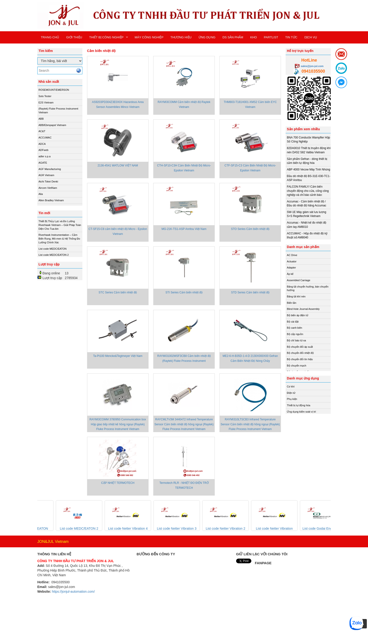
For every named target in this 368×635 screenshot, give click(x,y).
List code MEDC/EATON (52, 248)
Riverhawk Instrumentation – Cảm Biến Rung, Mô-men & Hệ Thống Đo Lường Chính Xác (59, 238)
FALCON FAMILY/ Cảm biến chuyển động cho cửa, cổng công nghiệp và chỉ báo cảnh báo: (308, 190)
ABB (41, 118)
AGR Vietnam (46, 175)
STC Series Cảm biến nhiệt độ (118, 292)
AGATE (42, 162)
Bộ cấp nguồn (295, 334)
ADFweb (43, 150)
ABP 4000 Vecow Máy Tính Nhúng (308, 169)
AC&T (41, 131)
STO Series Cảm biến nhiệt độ (250, 229)
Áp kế (290, 273)
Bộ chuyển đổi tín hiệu (300, 359)
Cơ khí (291, 386)
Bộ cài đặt (293, 321)
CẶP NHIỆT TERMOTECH (117, 483)
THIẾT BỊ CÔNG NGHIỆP (106, 37)
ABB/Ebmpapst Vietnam (52, 125)
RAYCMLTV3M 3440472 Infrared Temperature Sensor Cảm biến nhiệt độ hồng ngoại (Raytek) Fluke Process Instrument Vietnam (184, 424)
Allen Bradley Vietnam (51, 200)
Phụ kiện (292, 399)
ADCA (42, 143)
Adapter (291, 267)
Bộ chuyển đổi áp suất (300, 346)
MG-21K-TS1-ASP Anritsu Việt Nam (183, 229)
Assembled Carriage (298, 280)
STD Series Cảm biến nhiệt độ (250, 292)
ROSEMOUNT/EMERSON (53, 89)
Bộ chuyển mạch (296, 365)
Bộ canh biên (294, 327)
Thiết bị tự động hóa (298, 405)
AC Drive (292, 255)
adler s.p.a (44, 156)
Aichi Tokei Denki (48, 181)
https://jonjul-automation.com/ (73, 591)
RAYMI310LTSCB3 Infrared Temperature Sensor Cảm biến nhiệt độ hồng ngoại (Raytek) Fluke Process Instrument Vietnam (250, 424)
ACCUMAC (45, 137)
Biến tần (291, 302)
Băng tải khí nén (296, 296)
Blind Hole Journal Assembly (303, 309)
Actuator (291, 261)
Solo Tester (44, 96)
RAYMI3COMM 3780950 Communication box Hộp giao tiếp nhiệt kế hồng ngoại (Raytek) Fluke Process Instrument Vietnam (117, 424)
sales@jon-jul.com (312, 66)
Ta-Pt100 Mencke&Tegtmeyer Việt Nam (117, 356)
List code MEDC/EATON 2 (53, 254)
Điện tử (291, 392)
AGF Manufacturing (49, 169)
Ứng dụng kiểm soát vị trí (301, 411)
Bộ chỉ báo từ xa (296, 340)
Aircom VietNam (47, 187)
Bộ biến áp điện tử (297, 315)
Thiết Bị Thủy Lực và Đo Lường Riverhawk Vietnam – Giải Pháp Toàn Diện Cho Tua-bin (59, 225)
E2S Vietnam (46, 102)
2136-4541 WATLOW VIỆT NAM (118, 165)
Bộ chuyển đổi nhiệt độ (300, 352)
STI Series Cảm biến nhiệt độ (184, 292)
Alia (40, 194)
